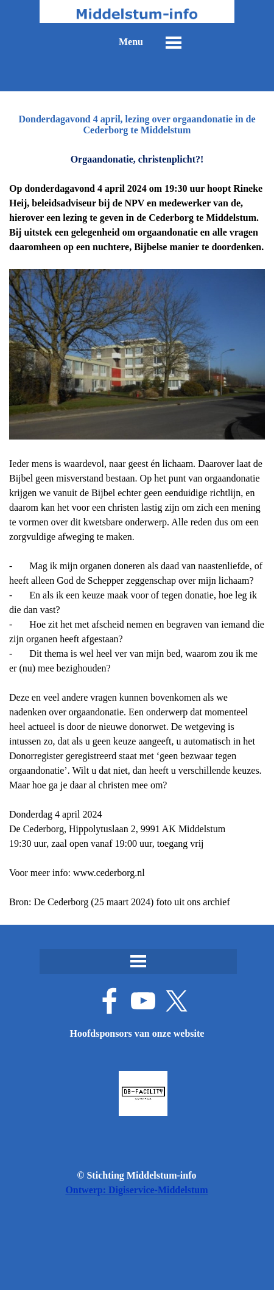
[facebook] (109, 1001)
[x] (176, 1001)
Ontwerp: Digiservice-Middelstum (136, 1190)
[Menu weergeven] (173, 42)
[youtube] (143, 1001)
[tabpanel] (137, 531)
